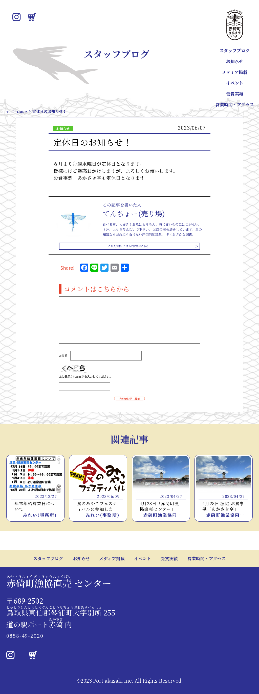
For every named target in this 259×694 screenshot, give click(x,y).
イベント (234, 83)
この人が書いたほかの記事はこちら (127, 247)
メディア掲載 (234, 72)
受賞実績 (234, 94)
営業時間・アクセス (234, 104)
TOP (10, 111)
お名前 (63, 358)
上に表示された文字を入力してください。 (85, 379)
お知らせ (234, 61)
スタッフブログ (235, 50)
